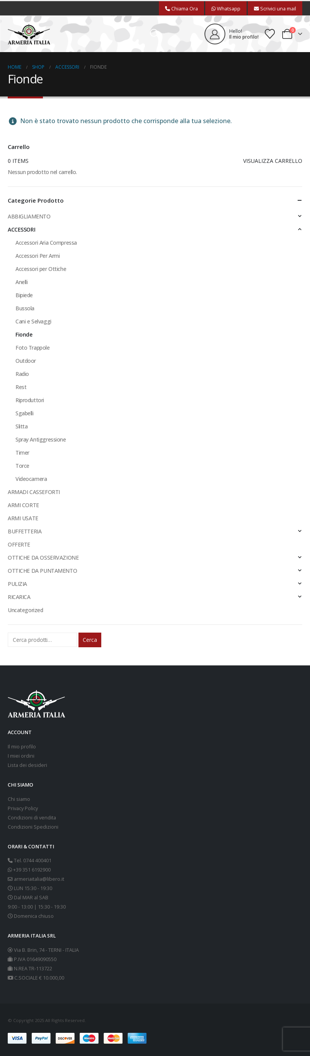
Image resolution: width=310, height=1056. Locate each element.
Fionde (23, 334)
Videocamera (31, 478)
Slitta (21, 426)
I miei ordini (21, 756)
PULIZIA (17, 583)
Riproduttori (29, 400)
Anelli (21, 282)
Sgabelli (24, 413)
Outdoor (25, 360)
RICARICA (19, 597)
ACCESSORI (21, 229)
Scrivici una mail (275, 8)
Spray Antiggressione (40, 439)
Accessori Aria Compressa (46, 242)
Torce (22, 465)
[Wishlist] (270, 34)
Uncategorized (25, 610)
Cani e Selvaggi (33, 321)
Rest (20, 387)
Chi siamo (19, 799)
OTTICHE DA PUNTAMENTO (42, 570)
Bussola (24, 308)
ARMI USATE (23, 518)
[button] (155, 34)
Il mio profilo (22, 746)
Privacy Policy (23, 808)
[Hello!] (231, 34)
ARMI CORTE (23, 505)
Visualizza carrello (272, 160)
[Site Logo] (29, 34)
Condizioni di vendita (32, 817)
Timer (22, 452)
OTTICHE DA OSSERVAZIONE (43, 557)
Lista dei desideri (27, 765)
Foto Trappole (32, 347)
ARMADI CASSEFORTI (34, 492)
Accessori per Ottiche (40, 268)
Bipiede (24, 295)
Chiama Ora (181, 8)
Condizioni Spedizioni (33, 827)
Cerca (90, 639)
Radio (22, 373)
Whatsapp (225, 8)
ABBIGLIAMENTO (29, 216)
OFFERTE (19, 544)
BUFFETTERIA (24, 531)
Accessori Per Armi (37, 255)
